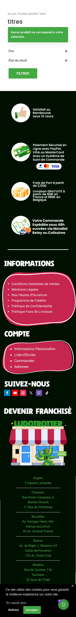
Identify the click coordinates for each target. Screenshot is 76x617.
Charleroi (38, 492)
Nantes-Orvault (38, 502)
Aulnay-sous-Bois (38, 526)
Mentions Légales (25, 289)
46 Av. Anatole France (38, 531)
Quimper (38, 575)
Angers (38, 478)
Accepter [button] (32, 609)
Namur (38, 541)
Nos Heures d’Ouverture (29, 295)
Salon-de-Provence (38, 551)
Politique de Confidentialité (32, 306)
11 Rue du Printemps (38, 507)
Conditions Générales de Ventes (35, 284)
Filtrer (23, 73)
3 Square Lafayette (38, 483)
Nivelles (38, 565)
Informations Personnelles (34, 349)
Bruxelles (38, 516)
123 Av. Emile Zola (38, 555)
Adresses (21, 367)
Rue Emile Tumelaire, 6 (38, 497)
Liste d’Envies (26, 355)
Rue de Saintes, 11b (38, 570)
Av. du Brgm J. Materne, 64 (38, 546)
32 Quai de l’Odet (38, 580)
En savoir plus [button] (16, 603)
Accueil (12, 13)
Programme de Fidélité (29, 301)
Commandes (24, 361)
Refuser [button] (13, 609)
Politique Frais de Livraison (32, 312)
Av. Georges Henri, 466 (38, 521)
